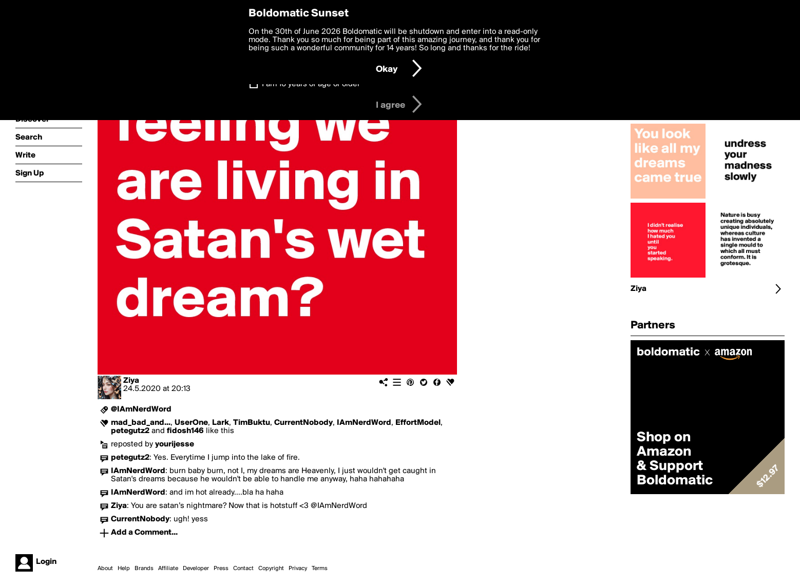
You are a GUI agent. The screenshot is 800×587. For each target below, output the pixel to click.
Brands (144, 568)
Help (124, 568)
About (105, 568)
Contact (243, 568)
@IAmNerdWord (141, 409)
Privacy (298, 568)
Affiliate (168, 568)
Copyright (271, 568)
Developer (196, 568)
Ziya (131, 381)
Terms (320, 568)
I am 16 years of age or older (311, 84)
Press (221, 568)
